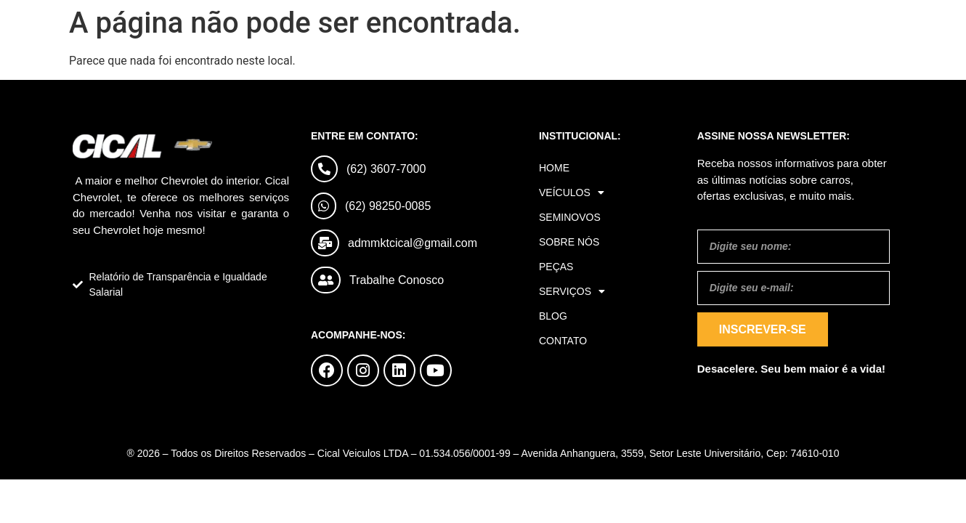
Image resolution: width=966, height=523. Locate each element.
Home (554, 168)
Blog (553, 316)
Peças (556, 266)
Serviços (572, 291)
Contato (563, 340)
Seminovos (570, 217)
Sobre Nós (569, 242)
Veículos (571, 192)
